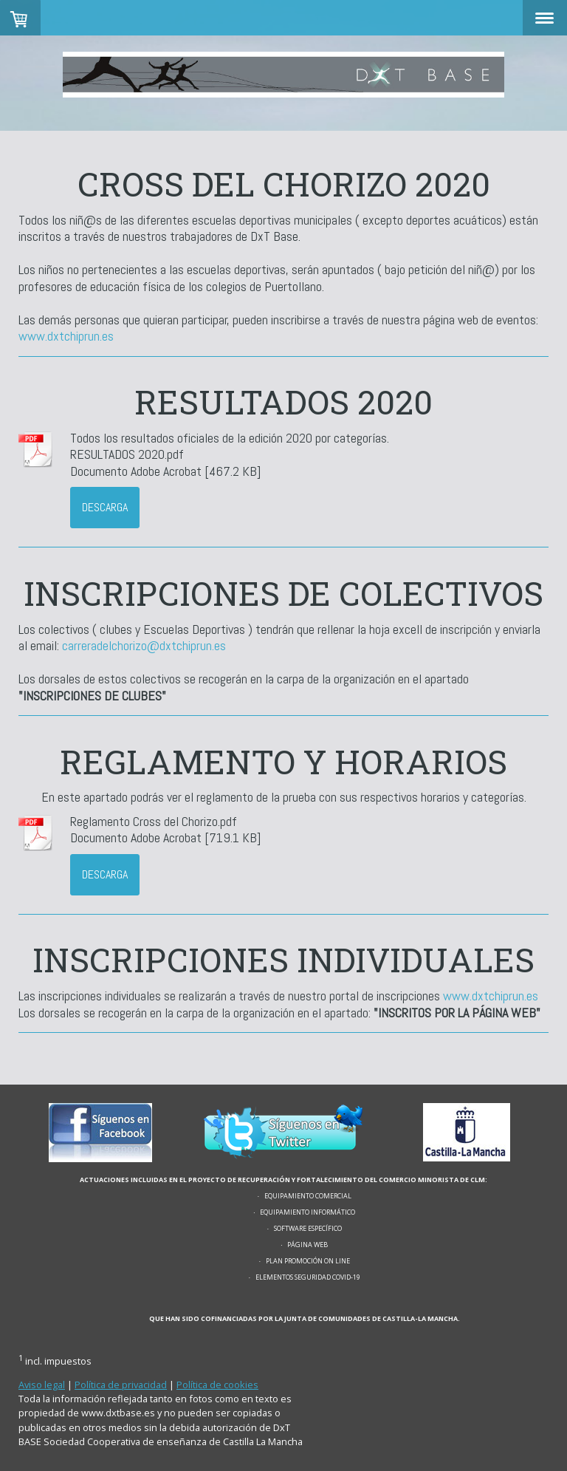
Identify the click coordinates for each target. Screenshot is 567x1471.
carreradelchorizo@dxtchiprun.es (145, 645)
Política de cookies (217, 1384)
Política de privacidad (121, 1384)
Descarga (105, 507)
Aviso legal (41, 1384)
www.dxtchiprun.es (67, 335)
